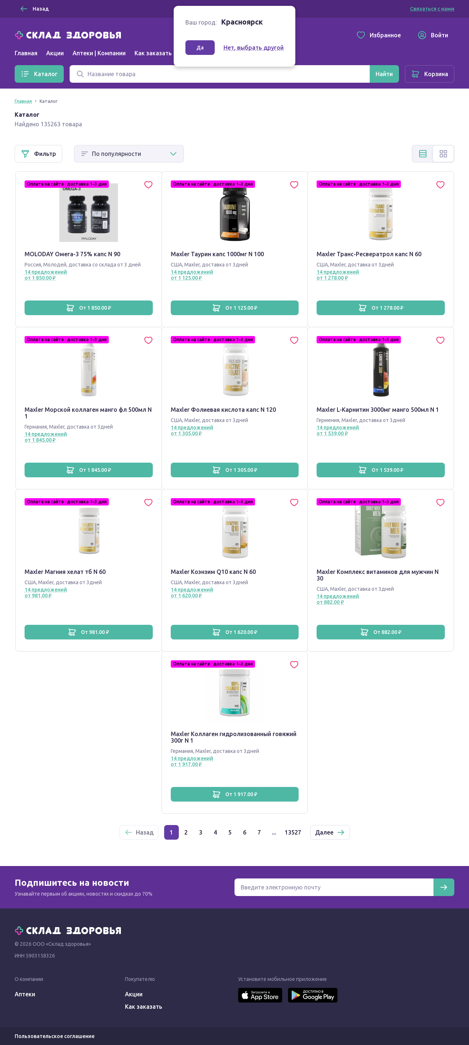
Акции (55, 53)
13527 (293, 832)
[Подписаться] (443, 887)
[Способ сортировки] (129, 153)
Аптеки (25, 994)
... (274, 832)
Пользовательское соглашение (55, 1036)
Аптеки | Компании (99, 53)
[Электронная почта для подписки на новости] (334, 887)
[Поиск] (219, 74)
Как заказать (153, 53)
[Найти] (384, 74)
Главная (26, 53)
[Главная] (70, 34)
